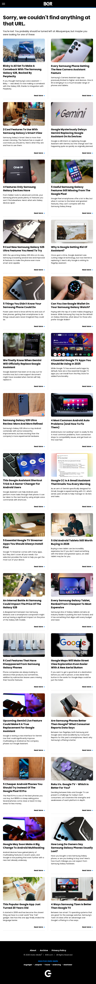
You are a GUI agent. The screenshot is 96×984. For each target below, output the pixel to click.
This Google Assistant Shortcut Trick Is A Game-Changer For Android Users (22, 484)
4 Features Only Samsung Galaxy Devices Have (19, 188)
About (33, 950)
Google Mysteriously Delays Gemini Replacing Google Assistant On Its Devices (69, 133)
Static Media (35, 955)
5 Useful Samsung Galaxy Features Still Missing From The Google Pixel (70, 190)
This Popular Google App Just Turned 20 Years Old (21, 906)
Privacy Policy (59, 950)
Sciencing (56, 965)
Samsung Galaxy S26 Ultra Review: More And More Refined (23, 422)
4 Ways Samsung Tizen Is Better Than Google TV (71, 906)
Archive (44, 950)
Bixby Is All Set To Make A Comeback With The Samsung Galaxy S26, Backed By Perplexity (22, 71)
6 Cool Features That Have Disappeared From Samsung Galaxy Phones (21, 664)
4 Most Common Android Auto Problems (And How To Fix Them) (70, 424)
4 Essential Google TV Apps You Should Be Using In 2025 (71, 362)
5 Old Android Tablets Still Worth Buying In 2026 (71, 542)
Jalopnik (38, 965)
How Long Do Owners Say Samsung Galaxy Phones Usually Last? (72, 848)
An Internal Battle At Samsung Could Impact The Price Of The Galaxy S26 (22, 604)
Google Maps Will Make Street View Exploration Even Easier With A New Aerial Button (70, 664)
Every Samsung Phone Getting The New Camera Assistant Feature (70, 69)
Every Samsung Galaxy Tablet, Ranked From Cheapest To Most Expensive (71, 604)
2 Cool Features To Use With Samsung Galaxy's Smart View (22, 131)
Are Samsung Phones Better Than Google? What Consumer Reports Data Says (70, 724)
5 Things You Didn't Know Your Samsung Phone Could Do (22, 305)
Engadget (28, 965)
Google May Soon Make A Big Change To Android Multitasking (23, 846)
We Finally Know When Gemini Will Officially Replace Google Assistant (22, 364)
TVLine (47, 965)
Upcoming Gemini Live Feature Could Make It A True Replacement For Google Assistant (22, 726)
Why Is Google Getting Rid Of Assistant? (69, 248)
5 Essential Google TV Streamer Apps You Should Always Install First (23, 544)
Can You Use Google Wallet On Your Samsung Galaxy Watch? (70, 305)
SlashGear (68, 965)
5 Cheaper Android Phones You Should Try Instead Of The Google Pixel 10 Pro (22, 787)
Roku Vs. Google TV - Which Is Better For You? (70, 786)
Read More (38, 96)
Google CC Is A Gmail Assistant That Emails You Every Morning (70, 482)
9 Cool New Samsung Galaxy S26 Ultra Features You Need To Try (23, 248)
